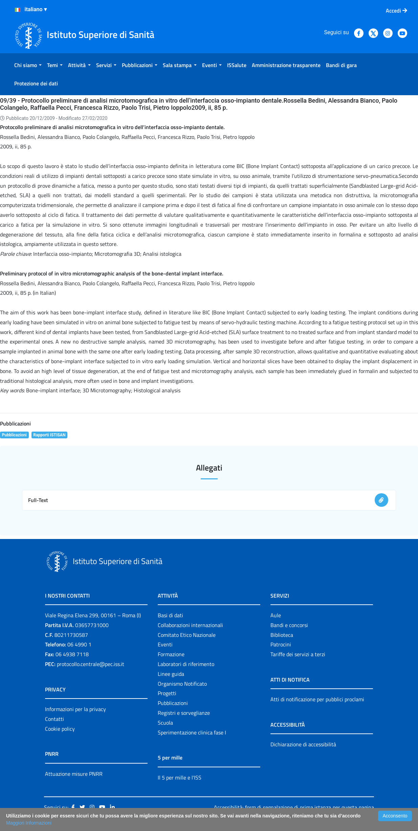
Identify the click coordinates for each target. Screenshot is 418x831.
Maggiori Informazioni (28, 823)
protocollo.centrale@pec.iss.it (90, 664)
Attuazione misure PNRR (74, 774)
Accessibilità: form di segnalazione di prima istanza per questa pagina (294, 807)
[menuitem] (28, 65)
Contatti (54, 719)
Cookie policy (60, 729)
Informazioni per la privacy (75, 709)
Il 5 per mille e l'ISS (179, 777)
